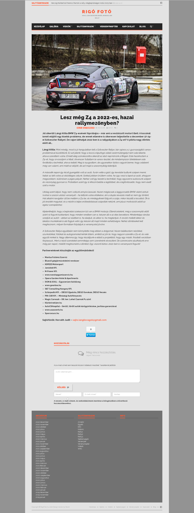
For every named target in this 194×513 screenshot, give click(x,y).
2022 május (40, 434)
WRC (80, 449)
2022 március (41, 439)
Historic (81, 429)
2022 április (40, 437)
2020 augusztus (42, 478)
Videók (67, 26)
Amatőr (81, 422)
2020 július (40, 480)
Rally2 (80, 434)
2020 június (40, 483)
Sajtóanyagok (85, 26)
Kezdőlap (39, 26)
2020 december (42, 468)
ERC (79, 427)
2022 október (41, 427)
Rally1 (79, 128)
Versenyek (82, 441)
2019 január (40, 497)
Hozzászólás (61, 343)
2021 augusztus (42, 451)
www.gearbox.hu (53, 285)
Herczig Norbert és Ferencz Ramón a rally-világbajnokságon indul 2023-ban (82, 3)
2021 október (41, 446)
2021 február (41, 466)
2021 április (40, 461)
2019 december (42, 492)
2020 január (41, 490)
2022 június (40, 432)
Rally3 (80, 437)
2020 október (41, 473)
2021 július (40, 454)
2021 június (40, 456)
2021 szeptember (43, 449)
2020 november (42, 471)
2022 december (42, 422)
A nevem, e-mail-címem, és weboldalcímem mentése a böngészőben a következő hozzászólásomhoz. (90, 402)
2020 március (41, 485)
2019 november (42, 495)
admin (110, 128)
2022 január (40, 441)
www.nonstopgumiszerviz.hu (59, 275)
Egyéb (80, 424)
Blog (142, 26)
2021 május (40, 458)
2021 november (42, 444)
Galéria (53, 26)
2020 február (41, 487)
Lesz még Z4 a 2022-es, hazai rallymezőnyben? (97, 120)
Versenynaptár (109, 26)
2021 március (41, 463)
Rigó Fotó (97, 11)
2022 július (40, 429)
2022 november (42, 424)
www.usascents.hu (54, 310)
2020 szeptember (43, 475)
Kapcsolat (128, 26)
